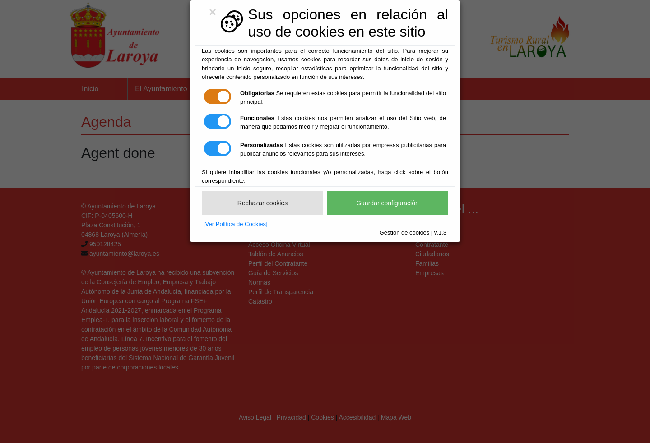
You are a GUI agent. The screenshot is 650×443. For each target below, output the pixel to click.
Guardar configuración (387, 203)
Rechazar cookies (262, 203)
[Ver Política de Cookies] (236, 224)
